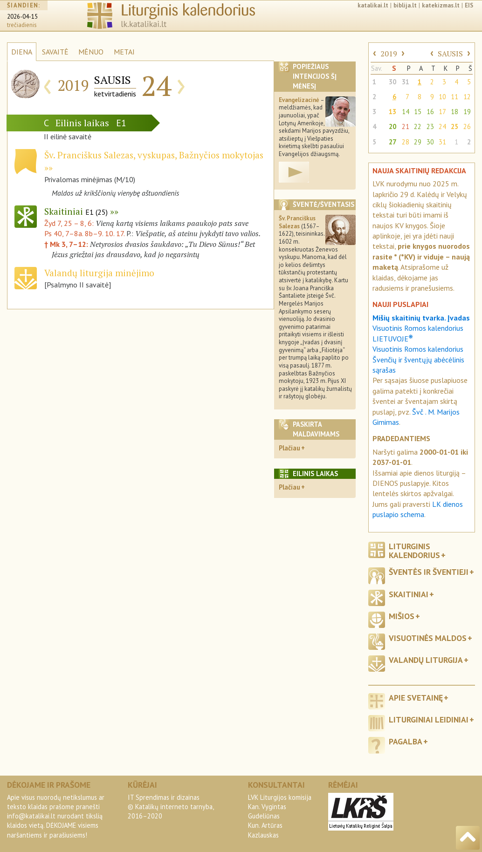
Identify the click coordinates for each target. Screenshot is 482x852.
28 (405, 141)
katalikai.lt (373, 5)
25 (454, 126)
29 (417, 141)
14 (405, 111)
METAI (124, 51)
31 (405, 81)
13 (392, 111)
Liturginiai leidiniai (428, 719)
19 (467, 111)
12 (467, 96)
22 (417, 126)
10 (442, 96)
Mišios (401, 616)
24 (442, 126)
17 (442, 111)
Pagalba (405, 741)
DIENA (21, 51)
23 (430, 126)
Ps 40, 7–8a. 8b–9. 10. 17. (84, 233)
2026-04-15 (22, 16)
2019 (388, 53)
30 (392, 81)
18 (454, 111)
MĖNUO (90, 51)
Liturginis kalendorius (414, 550)
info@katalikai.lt (31, 815)
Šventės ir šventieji (428, 571)
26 (467, 126)
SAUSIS (450, 53)
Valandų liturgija (426, 659)
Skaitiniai (76, 211)
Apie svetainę (416, 697)
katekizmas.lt (441, 5)
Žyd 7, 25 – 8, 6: (70, 223)
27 (392, 141)
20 (392, 126)
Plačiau (289, 447)
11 (454, 96)
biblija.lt (405, 5)
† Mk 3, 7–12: (67, 244)
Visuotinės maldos (428, 638)
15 (417, 111)
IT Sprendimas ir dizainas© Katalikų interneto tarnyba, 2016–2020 (170, 806)
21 (405, 126)
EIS (469, 5)
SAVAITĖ (55, 51)
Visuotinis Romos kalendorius (417, 349)
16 (430, 111)
